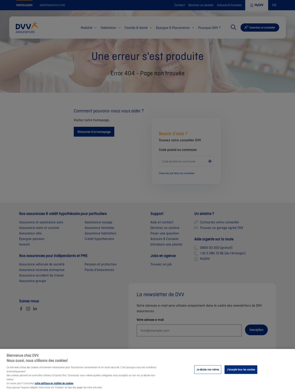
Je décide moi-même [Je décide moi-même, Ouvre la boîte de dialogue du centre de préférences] (207, 372)
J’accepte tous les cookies (241, 372)
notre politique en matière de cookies (54, 386)
